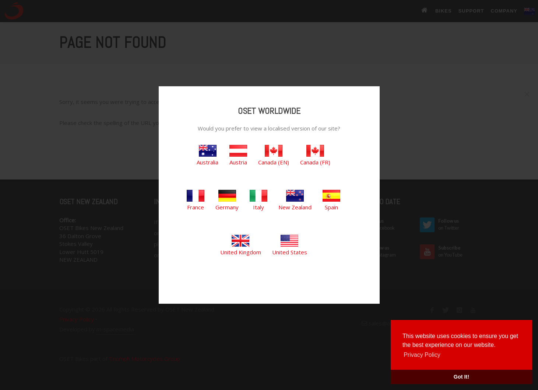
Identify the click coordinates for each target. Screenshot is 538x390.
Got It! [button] (461, 377)
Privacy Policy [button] (422, 355)
